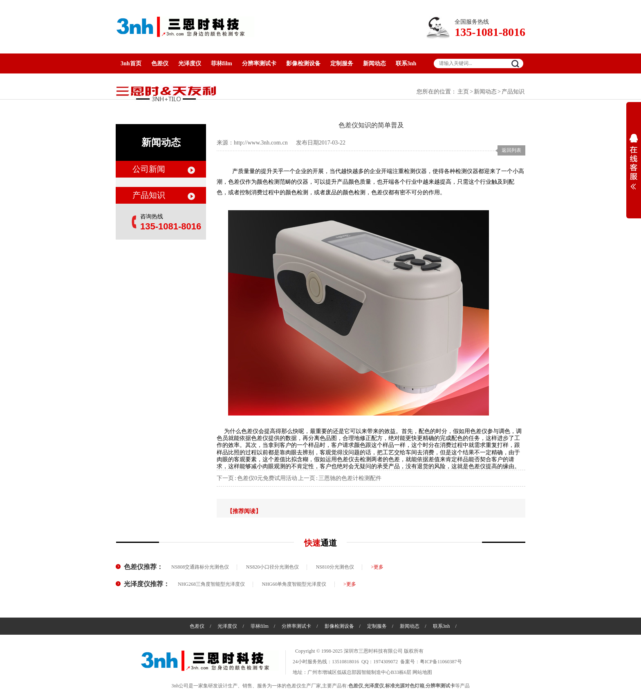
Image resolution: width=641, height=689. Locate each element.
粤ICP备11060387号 (441, 662)
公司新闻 (148, 168)
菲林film (221, 63)
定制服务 (341, 63)
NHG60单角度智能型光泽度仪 (294, 584)
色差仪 (159, 63)
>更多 (377, 567)
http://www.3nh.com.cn (261, 143)
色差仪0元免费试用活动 (267, 478)
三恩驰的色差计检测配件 (349, 478)
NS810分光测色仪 (335, 567)
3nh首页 (131, 63)
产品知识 (513, 92)
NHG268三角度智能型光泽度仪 (211, 584)
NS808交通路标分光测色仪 (200, 567)
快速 (320, 542)
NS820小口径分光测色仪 (272, 567)
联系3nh (406, 63)
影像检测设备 (303, 63)
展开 (633, 162)
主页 (463, 92)
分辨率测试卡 (259, 63)
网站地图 (422, 672)
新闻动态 (374, 63)
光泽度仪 (189, 63)
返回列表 (511, 150)
